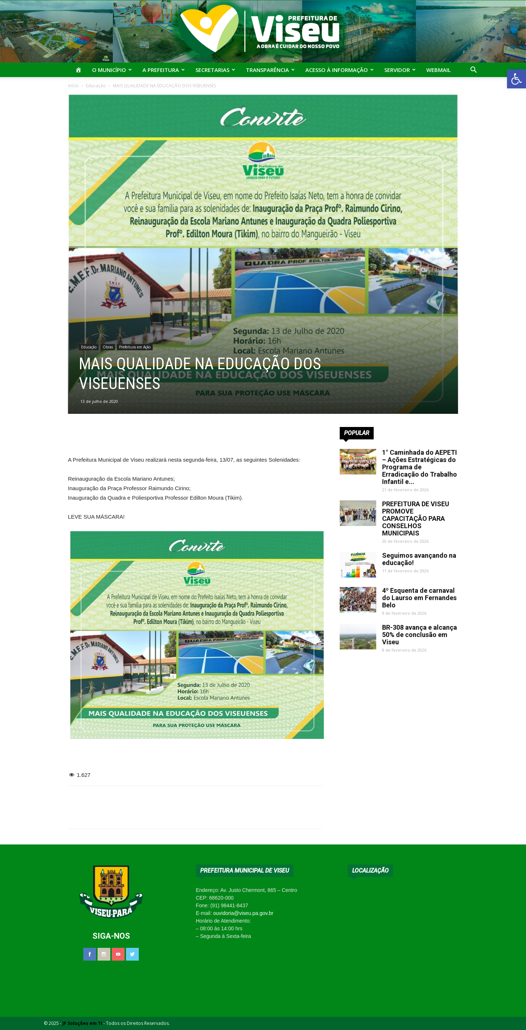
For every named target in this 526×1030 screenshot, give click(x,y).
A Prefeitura (163, 69)
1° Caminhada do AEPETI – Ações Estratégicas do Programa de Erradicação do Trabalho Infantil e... (419, 467)
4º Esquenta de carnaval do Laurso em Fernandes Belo (419, 598)
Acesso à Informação (339, 69)
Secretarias (215, 69)
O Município (112, 69)
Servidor (400, 69)
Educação (96, 86)
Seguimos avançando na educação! (419, 559)
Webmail (438, 69)
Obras (108, 347)
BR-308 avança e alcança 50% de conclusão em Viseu (419, 634)
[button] (516, 78)
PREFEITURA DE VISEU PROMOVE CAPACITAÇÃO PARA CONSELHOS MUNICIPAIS (415, 518)
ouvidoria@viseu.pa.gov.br (243, 913)
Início (73, 86)
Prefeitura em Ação (134, 347)
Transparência (270, 69)
